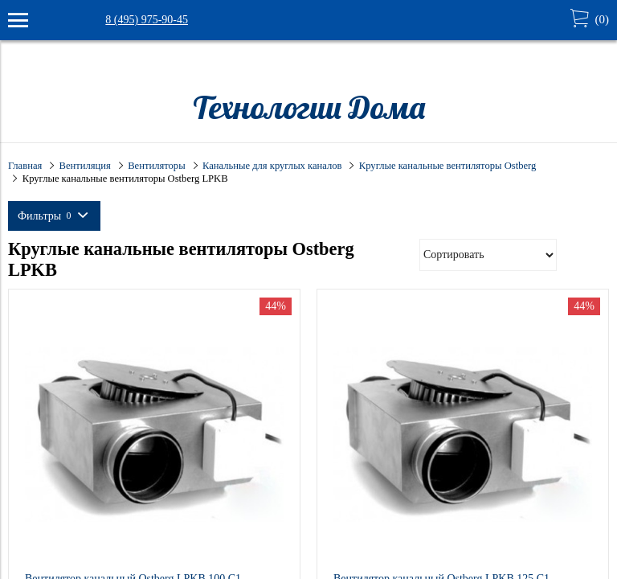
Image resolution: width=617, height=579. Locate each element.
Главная (25, 165)
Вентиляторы (156, 165)
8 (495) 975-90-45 (146, 20)
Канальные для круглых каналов (272, 165)
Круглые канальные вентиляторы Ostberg (447, 165)
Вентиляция (85, 165)
